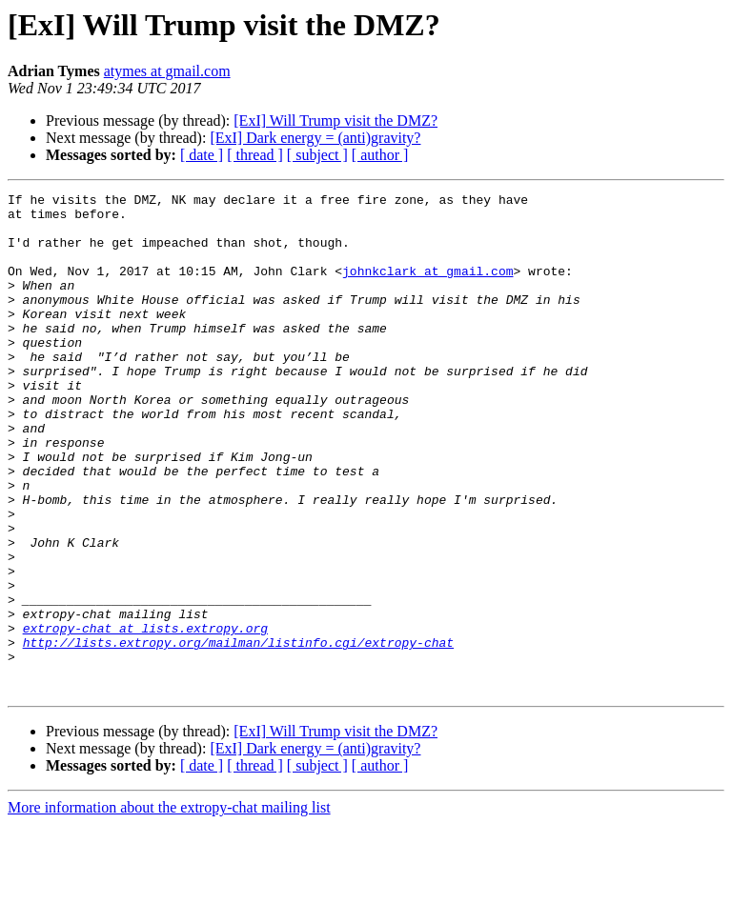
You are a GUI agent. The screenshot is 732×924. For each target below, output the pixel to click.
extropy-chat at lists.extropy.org (145, 716)
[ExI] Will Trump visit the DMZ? (335, 120)
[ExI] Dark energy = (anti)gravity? (315, 138)
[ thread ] (255, 155)
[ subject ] (317, 155)
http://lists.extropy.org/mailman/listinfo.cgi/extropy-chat (238, 733)
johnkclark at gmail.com (427, 287)
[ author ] (380, 155)
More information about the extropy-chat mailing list (169, 907)
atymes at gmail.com (167, 71)
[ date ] (201, 155)
